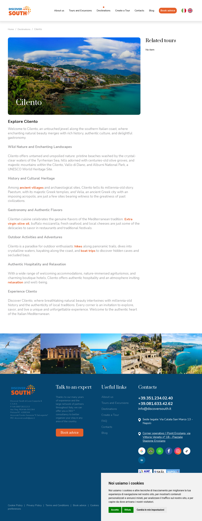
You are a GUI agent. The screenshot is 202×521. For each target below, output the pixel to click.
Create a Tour (122, 10)
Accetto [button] (115, 510)
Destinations (103, 10)
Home (11, 29)
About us (59, 10)
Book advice (167, 10)
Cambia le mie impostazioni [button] (150, 510)
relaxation (16, 282)
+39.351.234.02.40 (156, 398)
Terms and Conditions (57, 505)
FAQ (104, 420)
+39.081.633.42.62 (156, 403)
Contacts (139, 10)
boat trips (88, 251)
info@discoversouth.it (154, 408)
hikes (78, 246)
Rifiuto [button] (128, 510)
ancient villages (32, 187)
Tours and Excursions (80, 10)
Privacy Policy (34, 505)
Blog (151, 10)
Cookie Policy (15, 505)
